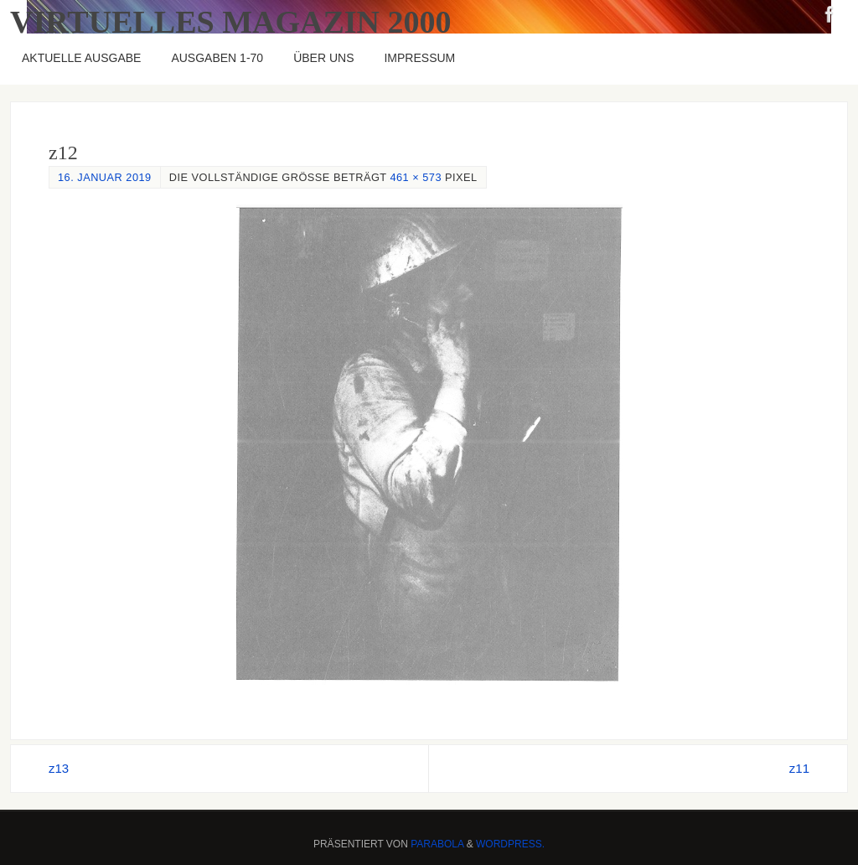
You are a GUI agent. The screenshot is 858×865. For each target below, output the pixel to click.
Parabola (437, 844)
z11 (799, 768)
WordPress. (510, 844)
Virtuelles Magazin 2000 (231, 21)
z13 (59, 768)
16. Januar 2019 (105, 177)
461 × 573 (416, 177)
